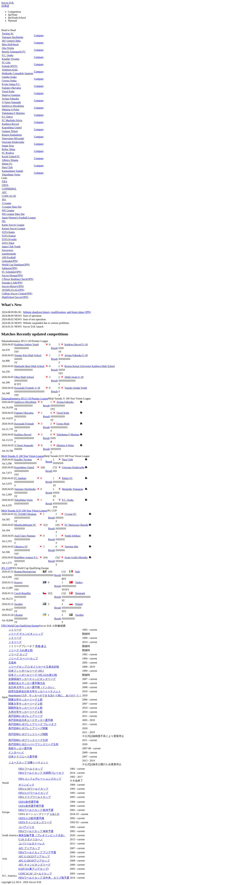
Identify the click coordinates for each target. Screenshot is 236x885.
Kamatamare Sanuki (12, 171)
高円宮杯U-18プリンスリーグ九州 (28, 740)
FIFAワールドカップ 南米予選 (36, 831)
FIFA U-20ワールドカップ (33, 788)
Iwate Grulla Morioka (76, 557)
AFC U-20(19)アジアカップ (34, 860)
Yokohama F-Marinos (13, 113)
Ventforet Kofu (10, 69)
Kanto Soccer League (13, 224)
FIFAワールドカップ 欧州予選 (36, 810)
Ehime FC (7, 163)
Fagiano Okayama (11, 87)
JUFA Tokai (8, 243)
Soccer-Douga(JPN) (12, 275)
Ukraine (18, 615)
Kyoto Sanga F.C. (11, 84)
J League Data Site (11, 206)
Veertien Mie (71, 546)
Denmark (80, 593)
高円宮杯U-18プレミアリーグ (25, 716)
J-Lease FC (70, 514)
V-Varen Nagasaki (11, 102)
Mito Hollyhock (10, 44)
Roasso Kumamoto (12, 134)
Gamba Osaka (9, 77)
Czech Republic (22, 593)
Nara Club (7, 167)
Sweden (18, 604)
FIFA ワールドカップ (31, 768)
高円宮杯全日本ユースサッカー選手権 (30, 720)
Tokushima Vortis (11, 174)
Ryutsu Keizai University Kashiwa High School (89, 366)
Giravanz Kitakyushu (13, 142)
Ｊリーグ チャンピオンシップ (25, 633)
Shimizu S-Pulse (10, 109)
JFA (4, 199)
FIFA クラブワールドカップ (35, 797)
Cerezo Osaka (9, 80)
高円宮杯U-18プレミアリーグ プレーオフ (32, 724)
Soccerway (7, 250)
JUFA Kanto (8, 232)
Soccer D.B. (7, 2)
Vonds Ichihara (72, 535)
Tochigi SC (8, 33)
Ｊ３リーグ (14, 642)
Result (54, 348)
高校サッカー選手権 (20, 748)
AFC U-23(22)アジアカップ (34, 856)
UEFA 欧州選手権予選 (31, 805)
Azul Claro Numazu (24, 535)
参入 (43, 646)
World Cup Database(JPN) (16, 264)
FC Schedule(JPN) (11, 271)
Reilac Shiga (8, 149)
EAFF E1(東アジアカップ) (34, 868)
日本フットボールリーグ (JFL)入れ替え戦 (32, 675)
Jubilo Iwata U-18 (73, 377)
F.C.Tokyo (7, 116)
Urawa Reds (63, 423)
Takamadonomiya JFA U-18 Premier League (24, 398)
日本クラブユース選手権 (22, 756)
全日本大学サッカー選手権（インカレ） (32, 687)
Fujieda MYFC (10, 66)
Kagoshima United (11, 127)
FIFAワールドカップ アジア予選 (37, 852)
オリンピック (26, 784)
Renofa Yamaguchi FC (14, 51)
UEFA (5, 185)
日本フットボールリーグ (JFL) (26, 670)
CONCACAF (9, 196)
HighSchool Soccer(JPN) (15, 297)
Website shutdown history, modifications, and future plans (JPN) (57, 312)
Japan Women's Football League (19, 217)
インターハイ (16, 752)
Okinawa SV (21, 546)
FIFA (4, 181)
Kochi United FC (11, 156)
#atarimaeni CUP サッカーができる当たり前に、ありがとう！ (44, 695)
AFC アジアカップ (29, 848)
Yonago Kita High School (27, 355)
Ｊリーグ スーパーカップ (23, 658)
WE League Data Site (13, 214)
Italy (77, 571)
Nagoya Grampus (11, 95)
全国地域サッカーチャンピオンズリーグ (32, 679)
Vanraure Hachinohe (12, 37)
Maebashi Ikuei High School (29, 366)
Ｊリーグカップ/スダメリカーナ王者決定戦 (33, 666)
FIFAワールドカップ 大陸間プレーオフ (41, 772)
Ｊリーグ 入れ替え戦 (20, 650)
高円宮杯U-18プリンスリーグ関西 (28, 734)
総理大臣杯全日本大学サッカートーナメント (34, 691)
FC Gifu (6, 62)
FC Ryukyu (8, 152)
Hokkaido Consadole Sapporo (17, 73)
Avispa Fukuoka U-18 (76, 355)
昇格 (37, 646)
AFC (4, 192)
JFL (4, 221)
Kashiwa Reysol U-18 (76, 344)
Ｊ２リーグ (14, 638)
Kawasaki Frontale (24, 423)
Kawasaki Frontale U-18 (27, 387)
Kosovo (18, 582)
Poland (78, 604)
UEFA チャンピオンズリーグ (35, 822)
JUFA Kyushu (9, 239)
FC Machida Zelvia (12, 120)
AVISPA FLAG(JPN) (13, 290)
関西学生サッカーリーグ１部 (25, 707)
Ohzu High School (24, 377)
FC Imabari (20, 478)
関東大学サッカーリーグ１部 (25, 699)
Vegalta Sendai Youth (75, 387)
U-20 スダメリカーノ (31, 839)
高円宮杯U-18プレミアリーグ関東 (28, 728)
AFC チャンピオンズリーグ (34, 864)
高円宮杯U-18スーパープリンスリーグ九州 (33, 744)
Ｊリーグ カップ (17, 654)
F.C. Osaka (7, 55)
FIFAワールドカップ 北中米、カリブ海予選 (44, 877)
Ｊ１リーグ (14, 629)
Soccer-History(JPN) (13, 286)
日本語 (5, 5)
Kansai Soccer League (13, 228)
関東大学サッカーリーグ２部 (25, 703)
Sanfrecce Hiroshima (13, 106)
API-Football (9, 257)
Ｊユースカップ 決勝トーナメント (28, 762)
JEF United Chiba (11, 40)
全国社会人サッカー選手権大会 (26, 683)
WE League (8, 210)
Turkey (79, 582)
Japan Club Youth (11, 246)
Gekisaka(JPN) (10, 261)
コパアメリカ (26, 827)
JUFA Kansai (9, 235)
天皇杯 (12, 662)
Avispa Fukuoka (10, 98)
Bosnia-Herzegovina (25, 571)
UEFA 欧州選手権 (29, 801)
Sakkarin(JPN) (9, 268)
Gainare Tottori (10, 131)
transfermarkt (9, 253)
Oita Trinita (8, 48)
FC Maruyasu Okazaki (76, 525)
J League (6, 203)
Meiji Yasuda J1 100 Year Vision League (22, 456)
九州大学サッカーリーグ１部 (25, 711)
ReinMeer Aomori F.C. (26, 557)
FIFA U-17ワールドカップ (33, 793)
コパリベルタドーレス (32, 843)
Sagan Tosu (8, 145)
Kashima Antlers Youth (26, 344)
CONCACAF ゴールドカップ (35, 873)
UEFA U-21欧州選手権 (31, 818)
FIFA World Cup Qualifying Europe (20, 625)
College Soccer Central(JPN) (17, 293)
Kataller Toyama (10, 59)
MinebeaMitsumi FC (25, 525)
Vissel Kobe (8, 91)
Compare (39, 35)
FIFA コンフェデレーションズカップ (40, 778)
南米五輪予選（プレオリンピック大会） (42, 835)
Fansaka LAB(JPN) (12, 282)
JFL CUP (6, 568)
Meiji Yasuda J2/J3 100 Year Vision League (24, 510)
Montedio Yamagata (72, 489)
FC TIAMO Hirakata (25, 514)
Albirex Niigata (10, 160)
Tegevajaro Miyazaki (13, 138)
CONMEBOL (9, 188)
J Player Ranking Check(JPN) (17, 279)
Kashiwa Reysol (10, 124)
